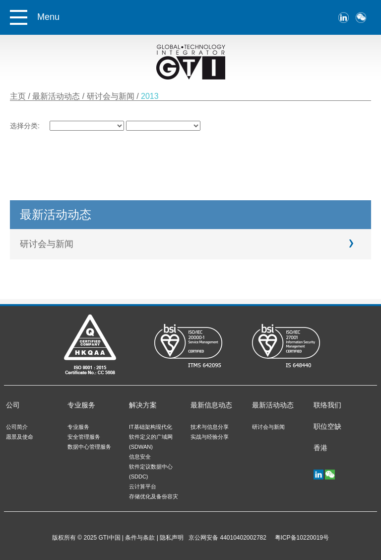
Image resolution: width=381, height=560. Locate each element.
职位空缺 (327, 426)
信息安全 (140, 457)
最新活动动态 (57, 96)
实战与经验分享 (209, 437)
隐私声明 (172, 537)
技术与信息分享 (209, 427)
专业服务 (81, 405)
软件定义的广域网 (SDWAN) (151, 442)
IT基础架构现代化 (150, 427)
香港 (320, 448)
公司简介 (17, 427)
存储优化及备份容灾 (153, 496)
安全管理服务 (83, 437)
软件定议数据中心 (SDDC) (151, 472)
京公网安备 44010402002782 (227, 537)
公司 (13, 405)
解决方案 (143, 405)
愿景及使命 (19, 437)
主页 (18, 96)
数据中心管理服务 (89, 447)
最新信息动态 (211, 405)
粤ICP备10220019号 (300, 537)
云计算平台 (142, 486)
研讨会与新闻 (111, 96)
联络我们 (327, 405)
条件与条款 (140, 537)
